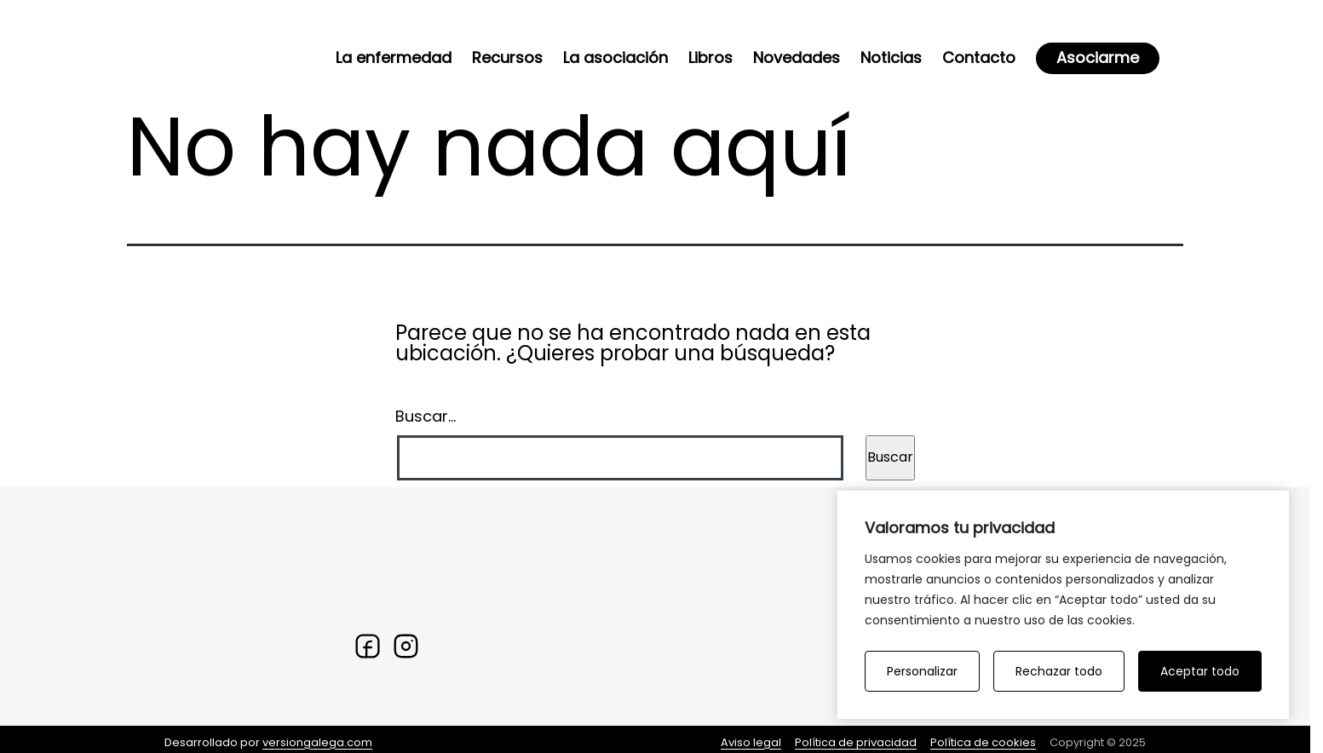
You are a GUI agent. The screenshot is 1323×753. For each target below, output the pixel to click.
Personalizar (922, 671)
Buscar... (425, 416)
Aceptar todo (1200, 671)
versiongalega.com (317, 742)
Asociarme (1097, 57)
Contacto (978, 57)
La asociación (615, 57)
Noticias (891, 57)
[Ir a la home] (207, 51)
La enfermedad (394, 57)
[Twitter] (406, 646)
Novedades (796, 57)
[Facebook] (367, 646)
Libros (710, 57)
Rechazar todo (1058, 671)
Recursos (507, 57)
